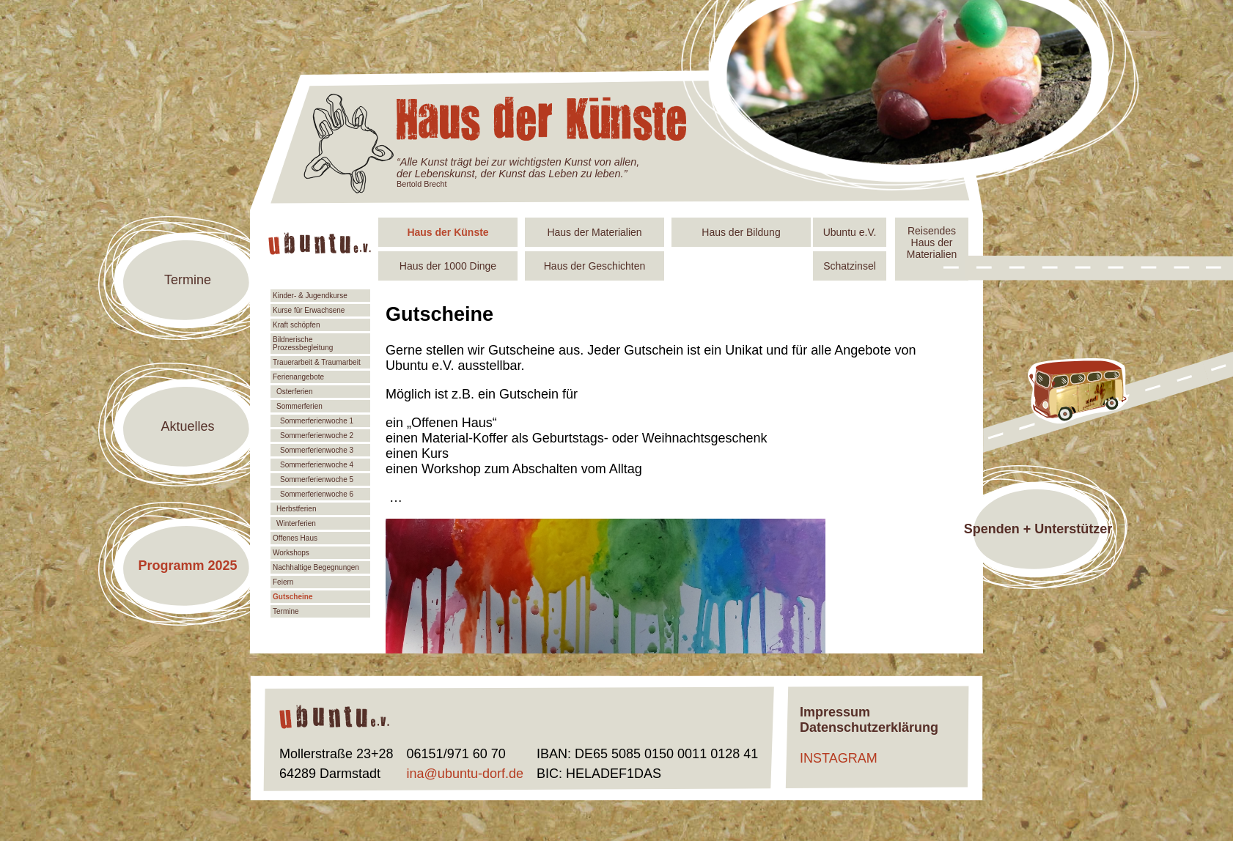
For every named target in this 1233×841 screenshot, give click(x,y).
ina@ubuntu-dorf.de (465, 773)
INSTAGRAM (838, 758)
